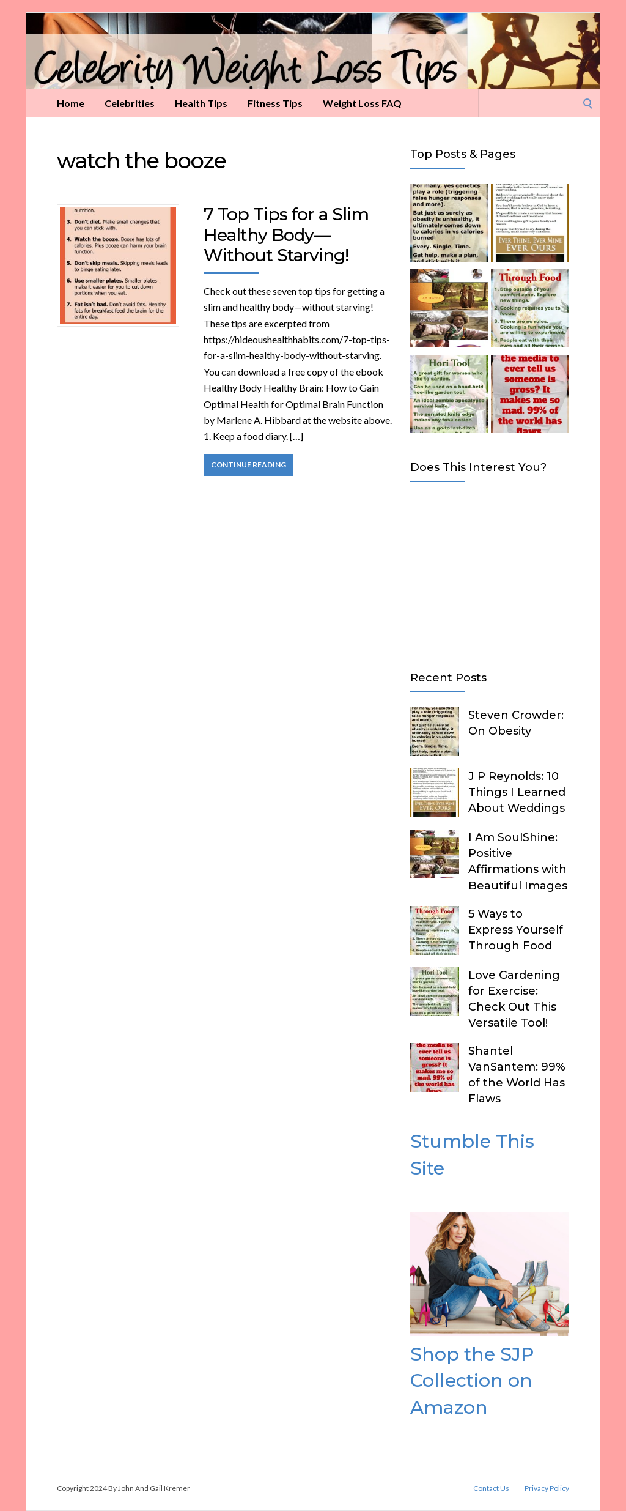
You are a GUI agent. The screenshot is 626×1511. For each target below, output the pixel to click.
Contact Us (491, 1488)
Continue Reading (248, 464)
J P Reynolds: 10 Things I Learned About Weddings (516, 792)
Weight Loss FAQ (362, 103)
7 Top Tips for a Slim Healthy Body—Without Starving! (286, 234)
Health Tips (201, 103)
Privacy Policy (547, 1488)
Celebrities (130, 103)
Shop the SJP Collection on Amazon (472, 1381)
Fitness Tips (275, 103)
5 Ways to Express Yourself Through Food (515, 929)
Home (70, 103)
